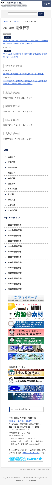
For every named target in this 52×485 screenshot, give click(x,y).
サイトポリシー (43, 470)
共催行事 (11, 173)
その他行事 (12, 189)
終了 (7, 37)
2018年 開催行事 (15, 268)
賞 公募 (11, 194)
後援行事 (11, 184)
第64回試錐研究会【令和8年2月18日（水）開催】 (23, 74)
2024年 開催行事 (15, 236)
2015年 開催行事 (15, 284)
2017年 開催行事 (15, 273)
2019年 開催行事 (15, 262)
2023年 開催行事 (15, 241)
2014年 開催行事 (15, 289)
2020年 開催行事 (15, 257)
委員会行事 (12, 167)
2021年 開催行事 (15, 252)
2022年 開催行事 (15, 246)
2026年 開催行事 (15, 225)
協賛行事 (11, 178)
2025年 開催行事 (15, 230)
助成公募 (11, 200)
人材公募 (11, 205)
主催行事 (11, 157)
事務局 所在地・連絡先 (20, 421)
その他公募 (12, 210)
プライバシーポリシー (27, 470)
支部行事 (11, 162)
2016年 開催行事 (15, 278)
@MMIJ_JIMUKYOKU (31, 453)
